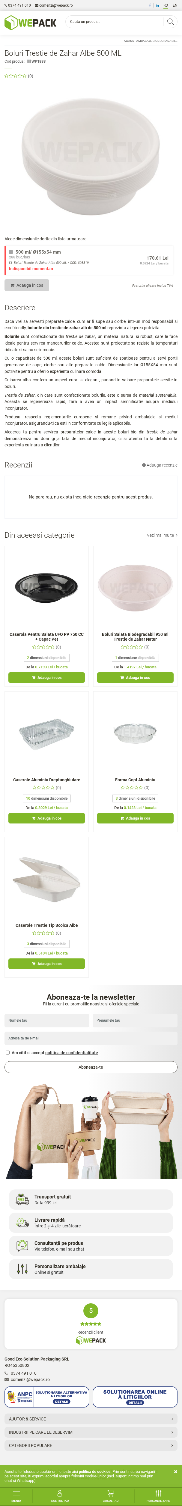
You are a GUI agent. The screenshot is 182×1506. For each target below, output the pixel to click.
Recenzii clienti (91, 1324)
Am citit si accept (52, 1052)
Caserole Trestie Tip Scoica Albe (47, 925)
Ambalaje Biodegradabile (157, 40)
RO (165, 5)
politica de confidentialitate (71, 1052)
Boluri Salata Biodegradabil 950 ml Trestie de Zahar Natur (135, 637)
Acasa (129, 40)
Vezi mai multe (162, 535)
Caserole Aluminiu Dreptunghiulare (46, 779)
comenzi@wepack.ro (54, 5)
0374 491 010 (17, 5)
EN (175, 5)
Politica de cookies (95, 1471)
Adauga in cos (26, 285)
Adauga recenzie (160, 465)
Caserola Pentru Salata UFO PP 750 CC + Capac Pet (47, 637)
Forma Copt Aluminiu (135, 779)
